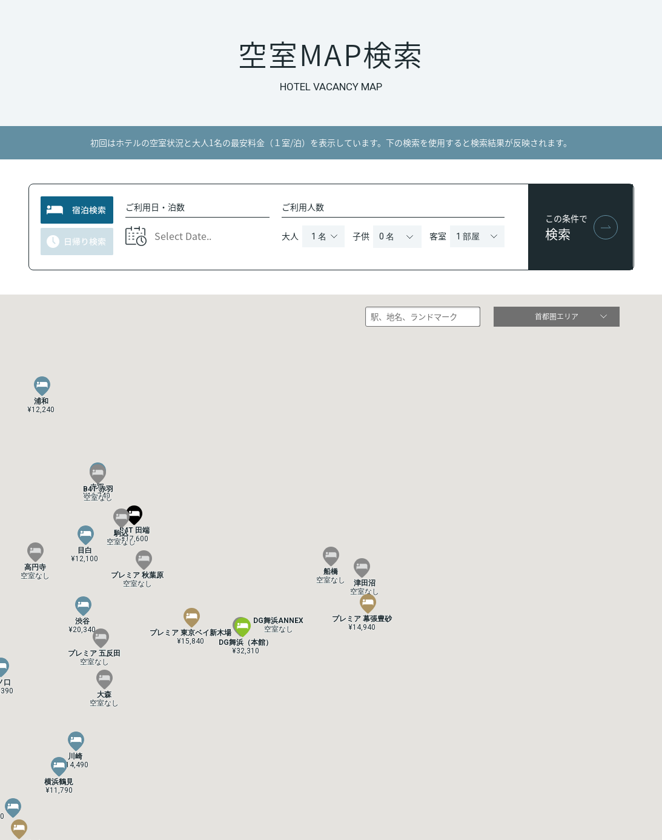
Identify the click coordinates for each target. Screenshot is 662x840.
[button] (83, 606)
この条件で (567, 227)
